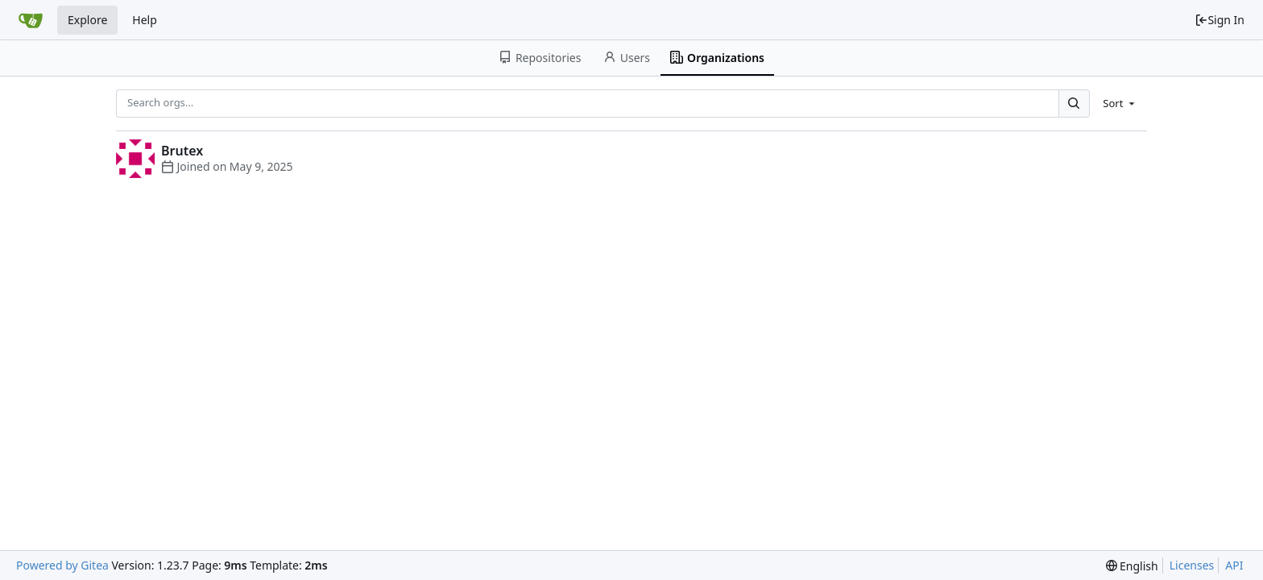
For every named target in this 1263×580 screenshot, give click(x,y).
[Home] (30, 20)
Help (144, 19)
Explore (87, 19)
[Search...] (1073, 103)
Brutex (182, 151)
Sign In (1219, 19)
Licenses (1192, 565)
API (1234, 565)
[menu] (1120, 103)
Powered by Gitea (62, 565)
